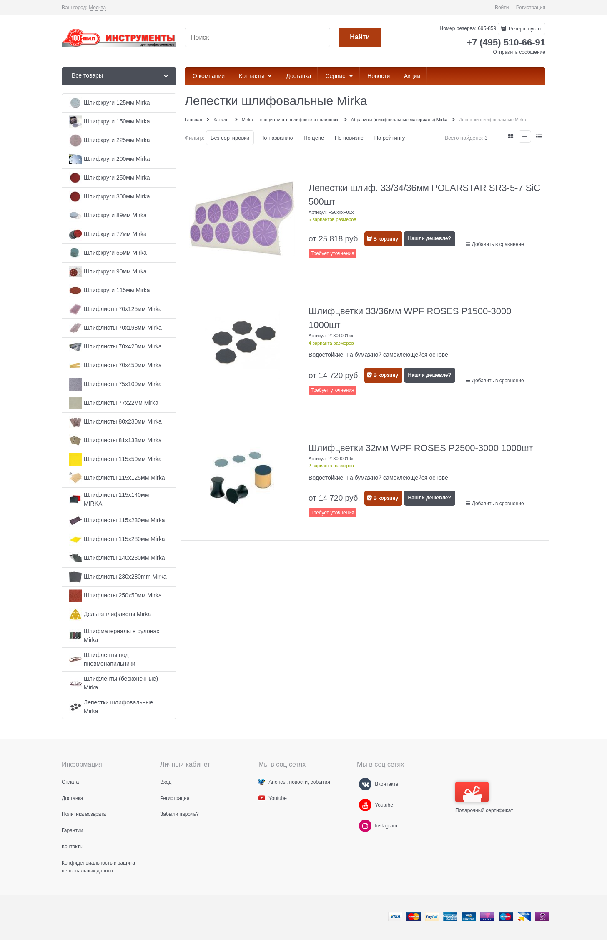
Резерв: (524, 29)
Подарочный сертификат (484, 797)
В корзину (386, 239)
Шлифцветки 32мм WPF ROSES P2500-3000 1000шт (421, 448)
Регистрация (530, 7)
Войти (502, 7)
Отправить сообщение (519, 52)
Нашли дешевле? (429, 238)
